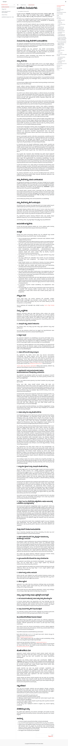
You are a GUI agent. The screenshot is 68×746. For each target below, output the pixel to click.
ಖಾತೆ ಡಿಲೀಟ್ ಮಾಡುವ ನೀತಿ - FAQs (8, 17)
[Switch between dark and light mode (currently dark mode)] (66, 1)
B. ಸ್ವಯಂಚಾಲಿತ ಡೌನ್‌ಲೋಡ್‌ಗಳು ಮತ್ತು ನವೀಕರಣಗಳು (61, 47)
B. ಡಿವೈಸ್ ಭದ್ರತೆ (60, 22)
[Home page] (18, 5)
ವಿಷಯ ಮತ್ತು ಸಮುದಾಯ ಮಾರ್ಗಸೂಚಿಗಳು (6, 12)
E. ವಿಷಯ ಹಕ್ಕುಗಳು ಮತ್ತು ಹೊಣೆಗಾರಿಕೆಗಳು (61, 32)
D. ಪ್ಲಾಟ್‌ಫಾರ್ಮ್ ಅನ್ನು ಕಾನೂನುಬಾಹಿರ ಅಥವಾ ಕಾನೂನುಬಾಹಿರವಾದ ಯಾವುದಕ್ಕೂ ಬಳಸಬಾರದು (61, 29)
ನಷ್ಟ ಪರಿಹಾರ (58, 66)
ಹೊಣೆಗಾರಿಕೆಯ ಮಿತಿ (59, 65)
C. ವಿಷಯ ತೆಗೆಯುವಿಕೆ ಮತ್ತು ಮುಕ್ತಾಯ (61, 25)
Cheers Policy (4, 14)
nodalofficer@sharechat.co (41, 642)
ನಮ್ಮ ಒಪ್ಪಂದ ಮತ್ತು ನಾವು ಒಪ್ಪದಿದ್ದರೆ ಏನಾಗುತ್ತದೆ (62, 55)
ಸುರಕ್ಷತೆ (58, 15)
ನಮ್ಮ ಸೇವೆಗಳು (59, 8)
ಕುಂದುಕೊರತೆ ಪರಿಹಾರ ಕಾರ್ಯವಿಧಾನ (62, 63)
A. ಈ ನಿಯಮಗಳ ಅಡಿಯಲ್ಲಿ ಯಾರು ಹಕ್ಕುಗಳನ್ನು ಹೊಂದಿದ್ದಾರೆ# (61, 58)
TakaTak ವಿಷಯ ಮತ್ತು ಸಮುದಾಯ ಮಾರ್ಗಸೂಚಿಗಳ (26, 365)
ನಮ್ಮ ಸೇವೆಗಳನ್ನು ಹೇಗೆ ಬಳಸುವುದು (61, 12)
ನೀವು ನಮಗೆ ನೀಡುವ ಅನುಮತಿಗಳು (61, 41)
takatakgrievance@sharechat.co (35, 363)
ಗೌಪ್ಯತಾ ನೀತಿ (4, 9)
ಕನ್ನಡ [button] (4, 1)
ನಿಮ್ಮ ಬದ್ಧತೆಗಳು (59, 18)
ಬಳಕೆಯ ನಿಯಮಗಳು (5, 7)
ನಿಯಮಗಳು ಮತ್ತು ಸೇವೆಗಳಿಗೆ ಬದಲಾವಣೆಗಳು (61, 6)
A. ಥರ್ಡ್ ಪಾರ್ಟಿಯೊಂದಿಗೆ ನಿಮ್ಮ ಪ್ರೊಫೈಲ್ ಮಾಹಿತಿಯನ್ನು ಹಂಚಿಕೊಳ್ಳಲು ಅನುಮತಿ (62, 43)
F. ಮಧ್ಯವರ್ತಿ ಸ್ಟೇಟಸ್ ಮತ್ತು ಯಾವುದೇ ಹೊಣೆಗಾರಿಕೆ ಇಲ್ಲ (61, 35)
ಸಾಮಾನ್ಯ (58, 69)
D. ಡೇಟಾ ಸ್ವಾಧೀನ (60, 52)
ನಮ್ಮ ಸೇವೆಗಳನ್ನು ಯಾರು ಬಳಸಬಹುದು (60, 10)
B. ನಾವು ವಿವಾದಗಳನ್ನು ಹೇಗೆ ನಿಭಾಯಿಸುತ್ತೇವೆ (61, 61)
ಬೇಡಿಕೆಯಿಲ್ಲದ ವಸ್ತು (59, 68)
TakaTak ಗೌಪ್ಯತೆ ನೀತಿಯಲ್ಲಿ (49, 305)
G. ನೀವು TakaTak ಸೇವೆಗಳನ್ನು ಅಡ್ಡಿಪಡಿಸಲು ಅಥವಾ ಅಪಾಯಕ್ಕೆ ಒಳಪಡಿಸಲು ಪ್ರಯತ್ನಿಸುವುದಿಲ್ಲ (62, 38)
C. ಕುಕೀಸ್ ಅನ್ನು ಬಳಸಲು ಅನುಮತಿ (61, 51)
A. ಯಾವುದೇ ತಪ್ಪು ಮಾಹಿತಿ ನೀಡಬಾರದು (61, 21)
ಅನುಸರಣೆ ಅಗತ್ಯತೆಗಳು (60, 13)
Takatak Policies (4, 4)
